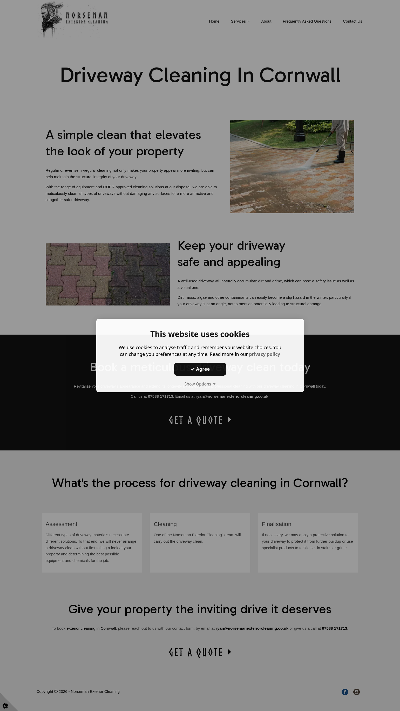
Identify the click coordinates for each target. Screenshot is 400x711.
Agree (200, 369)
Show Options (200, 384)
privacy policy (265, 354)
